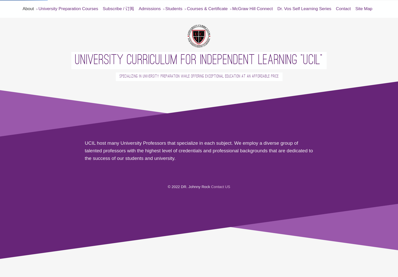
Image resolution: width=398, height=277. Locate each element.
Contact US (220, 187)
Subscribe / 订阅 (118, 8)
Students (173, 8)
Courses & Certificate (207, 8)
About (28, 8)
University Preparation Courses (68, 8)
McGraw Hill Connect (252, 8)
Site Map (363, 8)
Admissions (150, 8)
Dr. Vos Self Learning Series (304, 8)
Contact (343, 8)
